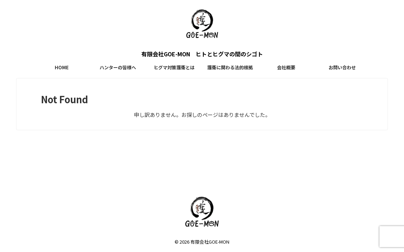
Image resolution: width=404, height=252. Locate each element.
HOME (62, 67)
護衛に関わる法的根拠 (230, 67)
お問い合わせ (342, 67)
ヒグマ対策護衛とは (174, 67)
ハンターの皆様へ (118, 67)
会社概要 (286, 67)
